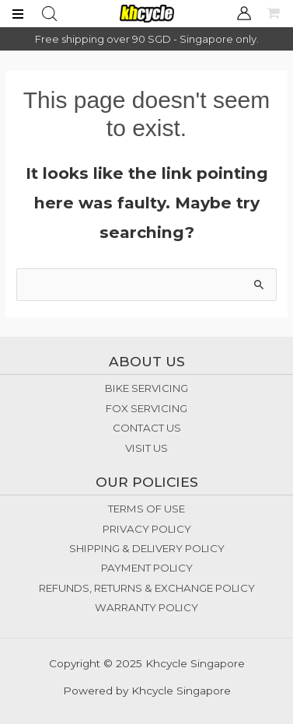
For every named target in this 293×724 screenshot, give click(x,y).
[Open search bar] (50, 14)
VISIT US (146, 448)
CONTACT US (147, 427)
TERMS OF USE (146, 508)
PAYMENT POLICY (147, 567)
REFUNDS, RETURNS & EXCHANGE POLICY (147, 588)
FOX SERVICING (146, 408)
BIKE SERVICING (146, 388)
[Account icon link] (244, 13)
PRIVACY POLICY (147, 529)
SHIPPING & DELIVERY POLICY (147, 548)
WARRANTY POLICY (146, 607)
